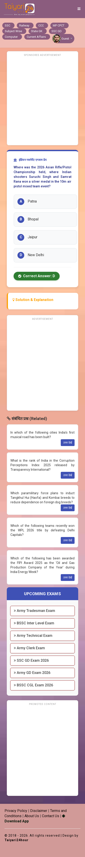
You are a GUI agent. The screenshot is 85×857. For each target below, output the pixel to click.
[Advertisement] (42, 100)
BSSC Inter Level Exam (34, 623)
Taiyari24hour (17, 840)
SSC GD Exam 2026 (31, 660)
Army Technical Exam (33, 635)
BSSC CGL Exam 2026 (33, 685)
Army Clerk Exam (29, 648)
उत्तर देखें (67, 442)
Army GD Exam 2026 (32, 673)
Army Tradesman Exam (34, 611)
